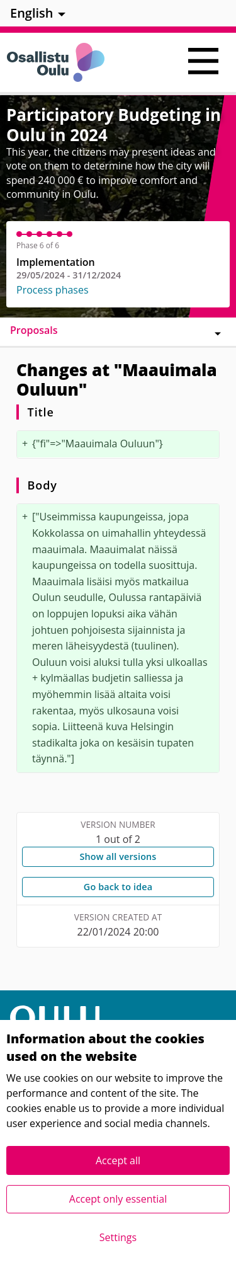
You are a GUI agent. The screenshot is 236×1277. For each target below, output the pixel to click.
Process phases (52, 290)
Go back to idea (118, 887)
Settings (118, 1237)
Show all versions (117, 856)
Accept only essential (118, 1199)
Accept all (118, 1160)
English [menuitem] (31, 12)
